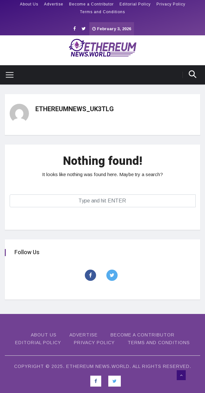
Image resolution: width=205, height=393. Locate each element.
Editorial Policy (135, 4)
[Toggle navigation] (7, 75)
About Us (29, 4)
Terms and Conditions (102, 12)
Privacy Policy (170, 4)
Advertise (53, 4)
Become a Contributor (91, 4)
